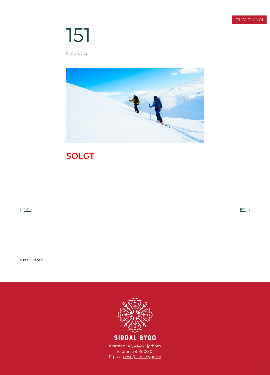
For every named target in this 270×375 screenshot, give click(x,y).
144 (27, 209)
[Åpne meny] (6, 20)
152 (243, 209)
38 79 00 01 (143, 351)
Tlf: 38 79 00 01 (249, 19)
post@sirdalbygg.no (142, 356)
